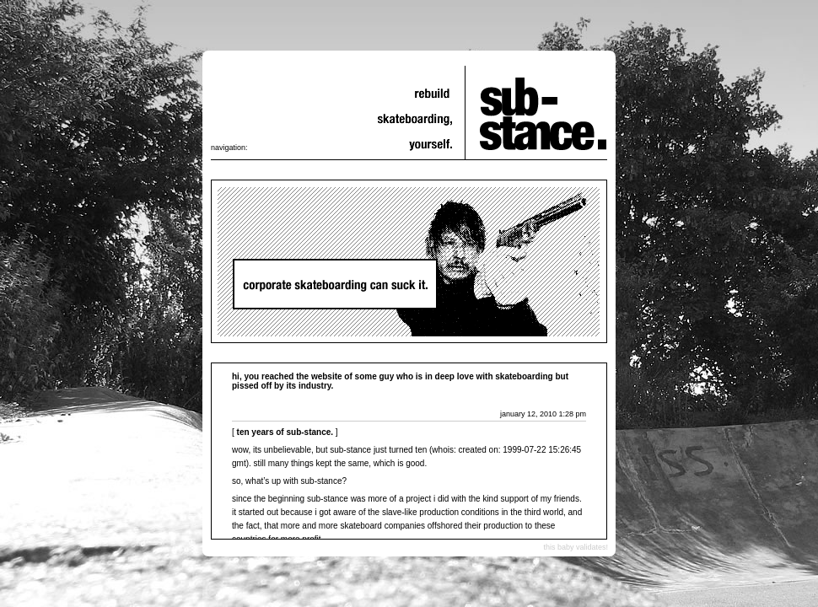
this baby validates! (575, 547)
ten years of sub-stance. (285, 432)
